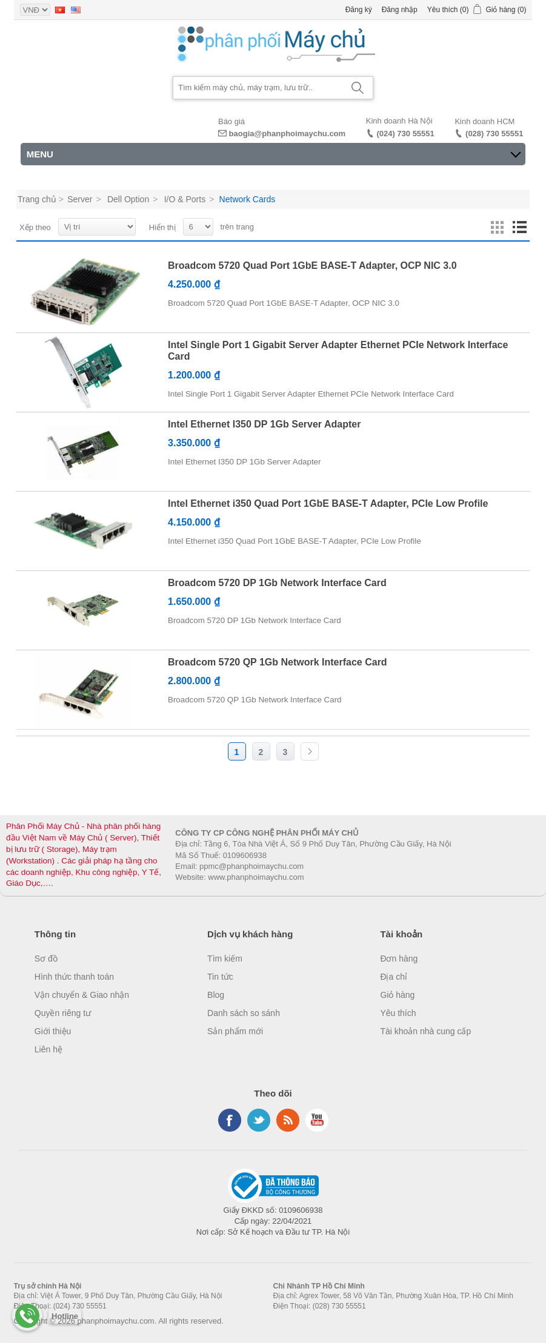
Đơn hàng (399, 958)
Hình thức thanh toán (74, 977)
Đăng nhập (400, 9)
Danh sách (519, 227)
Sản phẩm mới (235, 1031)
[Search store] (258, 88)
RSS (287, 1120)
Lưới (497, 227)
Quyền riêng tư (63, 1013)
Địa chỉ (393, 977)
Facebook (229, 1120)
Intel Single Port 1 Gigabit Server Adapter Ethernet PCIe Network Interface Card (338, 350)
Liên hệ (48, 1049)
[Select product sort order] (97, 227)
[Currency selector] (35, 10)
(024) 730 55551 (405, 133)
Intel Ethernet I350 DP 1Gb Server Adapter (264, 424)
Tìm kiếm (224, 958)
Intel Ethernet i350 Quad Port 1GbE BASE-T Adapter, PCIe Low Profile (328, 503)
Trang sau (310, 751)
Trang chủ (37, 199)
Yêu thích (398, 1013)
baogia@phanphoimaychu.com (287, 133)
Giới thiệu (53, 1031)
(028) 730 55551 (494, 133)
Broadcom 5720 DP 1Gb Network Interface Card (277, 583)
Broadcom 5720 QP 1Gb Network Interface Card (277, 662)
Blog (215, 995)
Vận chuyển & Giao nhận (82, 995)
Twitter (258, 1120)
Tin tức (220, 977)
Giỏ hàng (397, 995)
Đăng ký (358, 9)
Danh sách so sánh (243, 1013)
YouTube (316, 1120)
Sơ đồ (46, 958)
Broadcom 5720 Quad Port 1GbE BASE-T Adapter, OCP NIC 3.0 (312, 265)
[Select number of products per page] (198, 227)
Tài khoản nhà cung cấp (425, 1031)
